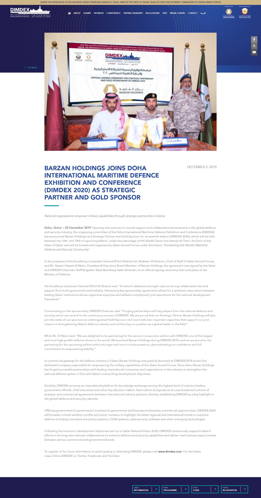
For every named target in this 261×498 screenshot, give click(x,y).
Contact (193, 13)
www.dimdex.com (170, 452)
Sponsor (98, 13)
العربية (203, 13)
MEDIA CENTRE (177, 13)
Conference (113, 13)
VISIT (164, 13)
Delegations (153, 13)
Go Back (30, 67)
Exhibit (87, 13)
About (77, 13)
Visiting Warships (133, 13)
